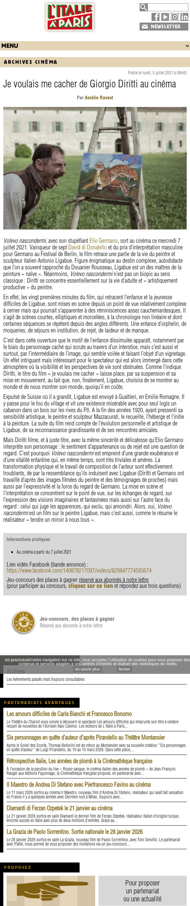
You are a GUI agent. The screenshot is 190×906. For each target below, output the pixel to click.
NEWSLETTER (166, 26)
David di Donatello (87, 247)
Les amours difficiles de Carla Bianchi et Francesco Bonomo (69, 714)
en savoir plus (87, 669)
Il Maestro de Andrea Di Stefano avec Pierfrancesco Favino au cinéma (79, 784)
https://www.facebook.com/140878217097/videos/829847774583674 (79, 570)
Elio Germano (104, 240)
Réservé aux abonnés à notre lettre (77, 622)
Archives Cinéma (31, 62)
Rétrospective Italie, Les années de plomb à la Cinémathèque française (79, 761)
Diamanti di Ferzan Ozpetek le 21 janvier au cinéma (59, 808)
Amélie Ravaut (98, 98)
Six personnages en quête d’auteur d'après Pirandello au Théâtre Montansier (86, 737)
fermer (124, 669)
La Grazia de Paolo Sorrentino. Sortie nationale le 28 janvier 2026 (75, 832)
